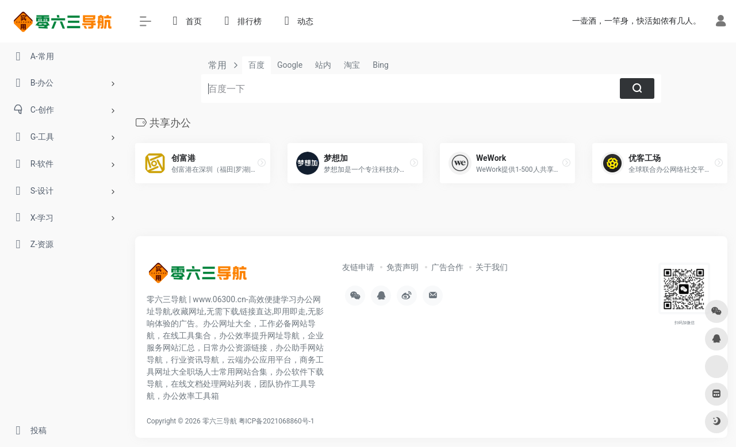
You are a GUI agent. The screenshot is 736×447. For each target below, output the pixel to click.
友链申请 (358, 267)
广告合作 (447, 267)
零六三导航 (219, 421)
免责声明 (402, 267)
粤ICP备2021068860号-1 (277, 421)
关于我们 (492, 267)
